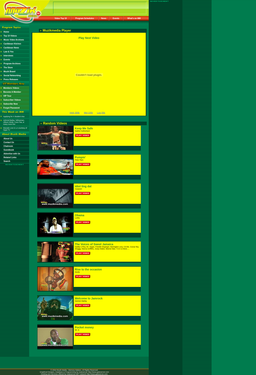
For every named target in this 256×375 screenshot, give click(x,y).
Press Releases (11, 79)
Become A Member (12, 92)
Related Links (10, 157)
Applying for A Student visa (13, 116)
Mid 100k (88, 113)
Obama (79, 215)
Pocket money (84, 327)
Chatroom (8, 146)
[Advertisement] (15, 177)
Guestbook (9, 150)
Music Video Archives (14, 40)
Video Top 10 (61, 18)
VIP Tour (7, 96)
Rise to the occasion (88, 269)
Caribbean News (11, 48)
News (103, 18)
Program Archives (12, 63)
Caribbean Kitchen (12, 44)
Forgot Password (11, 108)
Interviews (8, 56)
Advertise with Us (12, 154)
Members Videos (11, 88)
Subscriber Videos (12, 100)
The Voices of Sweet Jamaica (94, 244)
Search (7, 161)
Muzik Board (9, 71)
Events (116, 18)
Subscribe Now (10, 104)
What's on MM (134, 18)
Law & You (8, 52)
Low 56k (101, 113)
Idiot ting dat (83, 186)
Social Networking (12, 75)
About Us (8, 139)
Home (6, 32)
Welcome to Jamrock (89, 298)
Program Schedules (84, 18)
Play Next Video (89, 37)
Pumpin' (80, 157)
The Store (8, 67)
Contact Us (9, 142)
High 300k (75, 113)
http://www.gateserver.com (98, 372)
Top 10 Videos (10, 36)
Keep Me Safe (84, 128)
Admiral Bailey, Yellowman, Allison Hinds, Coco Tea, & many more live (13, 122)
